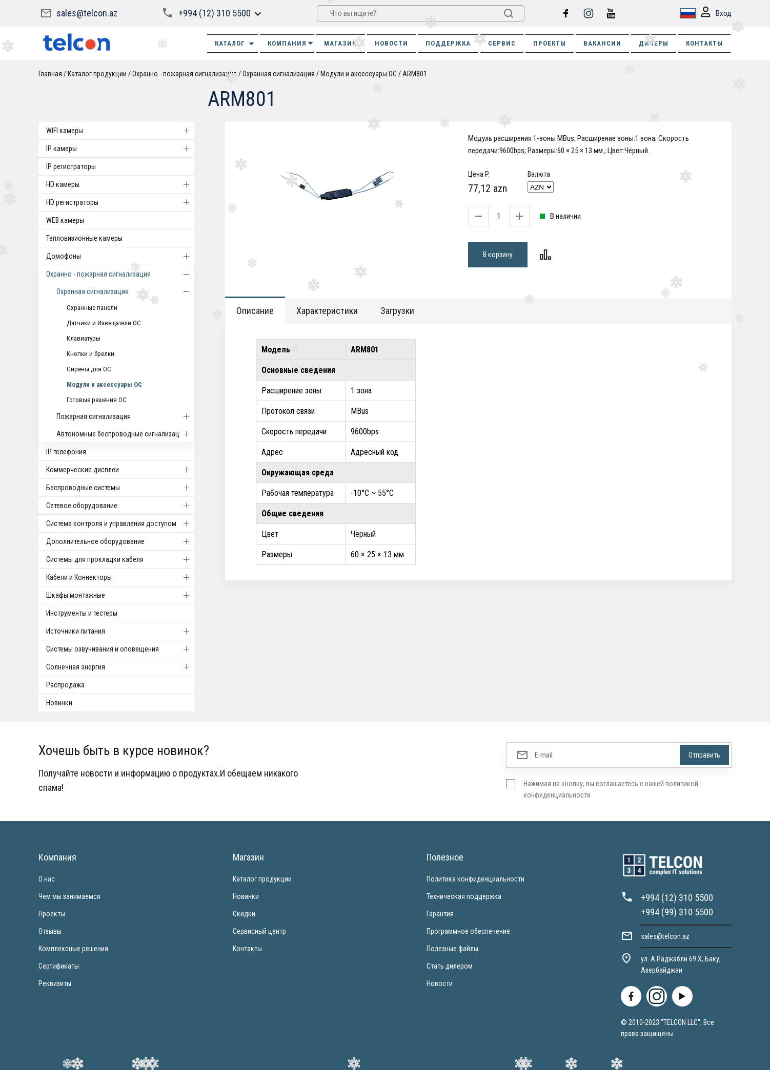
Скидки (244, 914)
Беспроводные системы (120, 487)
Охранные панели (92, 307)
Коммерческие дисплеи (120, 469)
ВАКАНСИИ (602, 43)
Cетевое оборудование (120, 505)
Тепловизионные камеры (84, 238)
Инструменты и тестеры (81, 613)
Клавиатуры (83, 338)
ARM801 (414, 74)
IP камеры (120, 148)
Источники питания (120, 631)
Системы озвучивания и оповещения (120, 649)
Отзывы (50, 931)
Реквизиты (54, 983)
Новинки (59, 703)
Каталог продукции (97, 74)
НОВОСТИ (391, 43)
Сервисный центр (259, 931)
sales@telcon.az (86, 13)
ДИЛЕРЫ (653, 43)
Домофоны (120, 256)
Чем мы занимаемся (69, 896)
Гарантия (440, 914)
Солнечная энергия (120, 667)
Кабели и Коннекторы (120, 577)
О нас (46, 879)
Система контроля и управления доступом (120, 523)
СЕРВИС (502, 43)
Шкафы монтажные (120, 595)
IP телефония (66, 452)
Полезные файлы (452, 949)
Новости (440, 983)
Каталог (235, 43)
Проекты (51, 914)
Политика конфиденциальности (475, 879)
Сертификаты (58, 966)
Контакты (247, 949)
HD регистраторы (120, 202)
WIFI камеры (120, 130)
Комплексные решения (73, 949)
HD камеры (120, 184)
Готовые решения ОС (97, 400)
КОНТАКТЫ (704, 43)
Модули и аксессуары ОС (358, 74)
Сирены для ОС (89, 369)
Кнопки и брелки (90, 354)
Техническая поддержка (464, 896)
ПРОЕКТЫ (549, 43)
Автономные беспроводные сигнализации (125, 434)
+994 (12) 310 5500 (214, 13)
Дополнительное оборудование (120, 541)
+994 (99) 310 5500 (677, 912)
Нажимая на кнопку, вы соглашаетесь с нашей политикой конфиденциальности (610, 789)
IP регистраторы (71, 166)
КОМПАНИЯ (291, 43)
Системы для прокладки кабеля (120, 559)
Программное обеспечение (468, 931)
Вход (716, 13)
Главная (50, 74)
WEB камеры (65, 220)
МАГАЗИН (340, 43)
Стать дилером (450, 966)
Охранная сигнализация (278, 74)
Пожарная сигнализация (125, 416)
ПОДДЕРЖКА (448, 43)
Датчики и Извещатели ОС (104, 323)
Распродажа (65, 685)
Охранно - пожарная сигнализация (184, 74)
